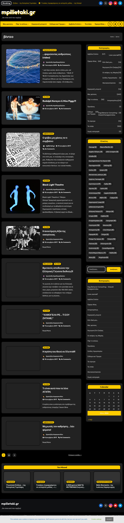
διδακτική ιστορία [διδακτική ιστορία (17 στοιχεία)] (96, 207)
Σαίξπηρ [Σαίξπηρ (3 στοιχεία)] (108, 165)
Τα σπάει (88, 24)
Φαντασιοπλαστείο (109, 83)
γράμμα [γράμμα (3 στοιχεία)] (113, 198)
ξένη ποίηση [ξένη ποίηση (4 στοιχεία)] (108, 230)
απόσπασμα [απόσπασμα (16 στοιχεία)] (94, 193)
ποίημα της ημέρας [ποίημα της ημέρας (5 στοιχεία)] (96, 239)
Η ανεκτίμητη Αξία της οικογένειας (56, 232)
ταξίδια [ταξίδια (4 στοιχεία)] (112, 253)
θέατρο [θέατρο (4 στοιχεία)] (109, 211)
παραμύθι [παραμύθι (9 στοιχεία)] (93, 234)
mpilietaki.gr (18, 12)
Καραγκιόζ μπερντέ (39, 24)
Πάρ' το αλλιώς (93, 99)
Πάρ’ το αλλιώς (22, 24)
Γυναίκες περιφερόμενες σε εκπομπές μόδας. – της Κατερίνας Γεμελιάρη (46, 490)
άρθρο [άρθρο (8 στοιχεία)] (107, 184)
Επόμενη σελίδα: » (75, 458)
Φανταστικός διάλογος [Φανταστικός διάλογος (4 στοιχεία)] (97, 175)
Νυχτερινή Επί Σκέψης (110, 67)
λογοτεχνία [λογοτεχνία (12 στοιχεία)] (94, 225)
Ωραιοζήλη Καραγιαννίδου (53, 239)
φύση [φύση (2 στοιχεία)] (92, 257)
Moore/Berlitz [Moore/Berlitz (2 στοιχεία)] (106, 147)
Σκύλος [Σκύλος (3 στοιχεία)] (92, 170)
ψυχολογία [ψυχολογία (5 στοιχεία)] (103, 257)
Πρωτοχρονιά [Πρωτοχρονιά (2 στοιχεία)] (94, 165)
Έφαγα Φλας (100, 24)
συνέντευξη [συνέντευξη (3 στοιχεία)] (94, 248)
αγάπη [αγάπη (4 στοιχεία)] (103, 188)
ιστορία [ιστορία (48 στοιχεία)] (93, 216)
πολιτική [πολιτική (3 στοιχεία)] (93, 244)
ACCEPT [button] (109, 519)
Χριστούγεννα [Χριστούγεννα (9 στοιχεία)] (95, 184)
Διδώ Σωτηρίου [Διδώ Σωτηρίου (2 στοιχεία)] (112, 152)
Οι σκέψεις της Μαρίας (110, 73)
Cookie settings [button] (96, 519)
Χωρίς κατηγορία (93, 131)
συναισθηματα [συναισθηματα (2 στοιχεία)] (108, 248)
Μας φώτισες (8, 24)
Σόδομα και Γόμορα (57, 24)
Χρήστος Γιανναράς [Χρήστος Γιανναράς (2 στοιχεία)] (96, 179)
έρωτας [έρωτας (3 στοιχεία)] (93, 188)
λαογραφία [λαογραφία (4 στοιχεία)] (111, 221)
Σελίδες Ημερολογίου (109, 78)
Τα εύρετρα (91, 121)
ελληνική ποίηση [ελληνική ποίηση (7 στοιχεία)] (95, 211)
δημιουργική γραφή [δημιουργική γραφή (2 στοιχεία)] (96, 202)
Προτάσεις (91, 107)
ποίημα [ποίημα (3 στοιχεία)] (104, 234)
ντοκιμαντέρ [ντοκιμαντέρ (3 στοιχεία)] (94, 230)
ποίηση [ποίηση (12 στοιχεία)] (111, 239)
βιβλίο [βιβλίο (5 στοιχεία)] (103, 198)
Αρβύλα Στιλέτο (75, 24)
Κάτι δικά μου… (107, 62)
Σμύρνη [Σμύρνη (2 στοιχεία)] (103, 170)
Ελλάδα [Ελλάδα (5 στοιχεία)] (92, 156)
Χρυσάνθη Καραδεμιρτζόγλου (54, 62)
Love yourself (114, 55)
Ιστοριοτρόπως (112, 100)
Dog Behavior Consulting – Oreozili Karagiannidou (108, 114)
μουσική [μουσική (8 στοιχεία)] (107, 225)
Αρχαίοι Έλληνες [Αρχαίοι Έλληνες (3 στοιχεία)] (95, 152)
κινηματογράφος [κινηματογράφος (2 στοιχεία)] (95, 221)
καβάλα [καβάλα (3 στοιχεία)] (104, 216)
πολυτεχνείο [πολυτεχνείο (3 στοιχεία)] (106, 244)
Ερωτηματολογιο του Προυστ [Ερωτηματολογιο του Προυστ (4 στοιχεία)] (99, 161)
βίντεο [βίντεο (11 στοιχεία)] (92, 198)
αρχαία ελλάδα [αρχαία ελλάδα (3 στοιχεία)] (110, 193)
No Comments (65, 65)
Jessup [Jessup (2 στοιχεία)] (92, 147)
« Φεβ (90, 420)
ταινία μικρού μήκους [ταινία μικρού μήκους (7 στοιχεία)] (97, 253)
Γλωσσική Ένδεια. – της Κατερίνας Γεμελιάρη (16, 489)
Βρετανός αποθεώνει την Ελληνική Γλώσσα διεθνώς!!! (58, 271)
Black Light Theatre (55, 184)
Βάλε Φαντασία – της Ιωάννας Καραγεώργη (105, 489)
